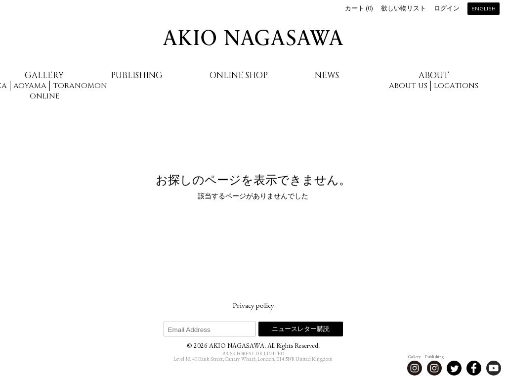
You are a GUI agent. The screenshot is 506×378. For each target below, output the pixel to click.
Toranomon (80, 86)
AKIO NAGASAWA (253, 38)
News (327, 75)
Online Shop (239, 75)
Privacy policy (253, 306)
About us (408, 86)
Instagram (414, 368)
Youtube (493, 368)
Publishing (137, 75)
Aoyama (29, 86)
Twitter (454, 368)
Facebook (473, 368)
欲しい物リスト (403, 9)
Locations (456, 86)
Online (44, 96)
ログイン (447, 9)
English (483, 9)
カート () (359, 9)
